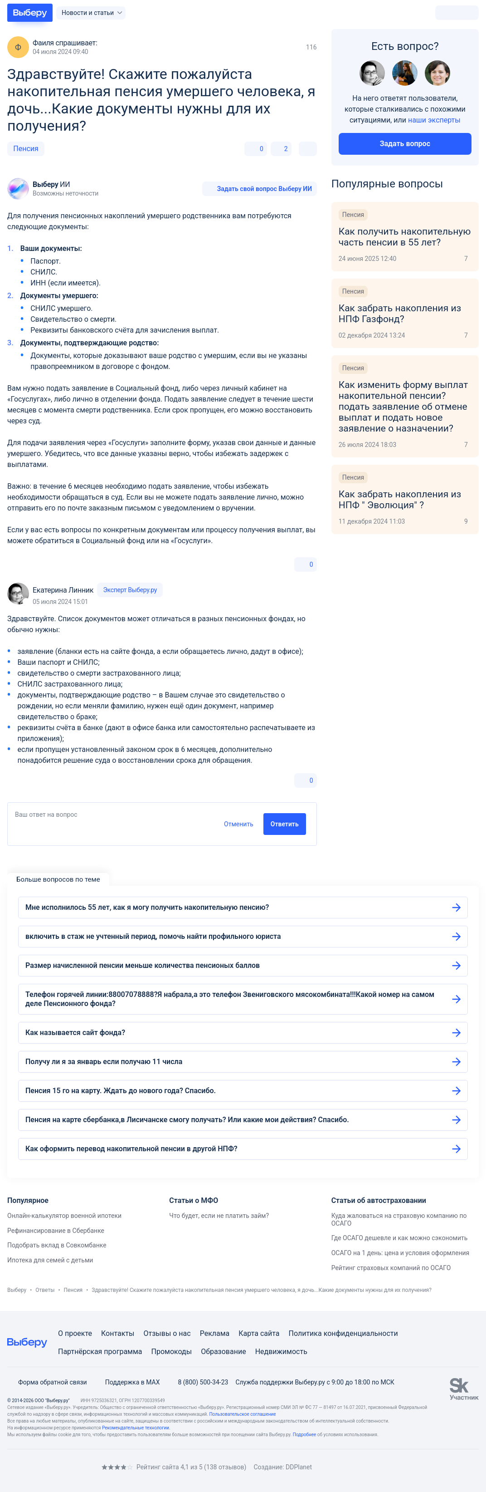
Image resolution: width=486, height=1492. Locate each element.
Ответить (285, 824)
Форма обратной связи (47, 1382)
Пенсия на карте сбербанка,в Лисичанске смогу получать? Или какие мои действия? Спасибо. (187, 1119)
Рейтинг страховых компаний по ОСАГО (391, 1267)
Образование (223, 1351)
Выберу (16, 1290)
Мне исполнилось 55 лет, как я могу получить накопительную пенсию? (147, 907)
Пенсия (26, 148)
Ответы (44, 1290)
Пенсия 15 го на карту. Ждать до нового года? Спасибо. (120, 1090)
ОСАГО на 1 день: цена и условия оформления (400, 1252)
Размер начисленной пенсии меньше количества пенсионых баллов (142, 965)
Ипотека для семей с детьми (50, 1260)
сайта (270, 1333)
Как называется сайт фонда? (75, 1032)
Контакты (117, 1333)
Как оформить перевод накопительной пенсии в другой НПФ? (131, 1148)
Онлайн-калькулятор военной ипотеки (64, 1215)
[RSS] (83, 1467)
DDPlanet (299, 1467)
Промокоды (171, 1351)
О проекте (75, 1333)
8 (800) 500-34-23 (197, 1382)
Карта (248, 1333)
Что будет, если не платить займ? (219, 1215)
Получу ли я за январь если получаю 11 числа (103, 1061)
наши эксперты (434, 120)
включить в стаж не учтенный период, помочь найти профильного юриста (153, 936)
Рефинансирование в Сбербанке (55, 1230)
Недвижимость (281, 1351)
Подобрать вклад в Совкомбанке (57, 1245)
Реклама (215, 1333)
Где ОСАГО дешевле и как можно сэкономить (399, 1238)
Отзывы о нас (166, 1333)
